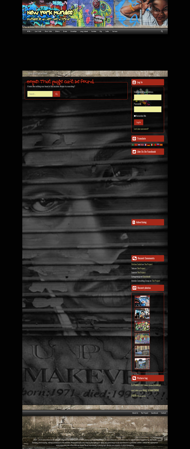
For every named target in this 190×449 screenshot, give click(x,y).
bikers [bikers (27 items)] (146, 385)
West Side (48, 31)
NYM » (29, 31)
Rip (101, 31)
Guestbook (146, 276)
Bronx (65, 31)
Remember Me (141, 115)
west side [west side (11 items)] (143, 396)
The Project (148, 264)
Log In (139, 122)
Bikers (57, 31)
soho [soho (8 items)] (140, 396)
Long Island (84, 31)
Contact (163, 413)
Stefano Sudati (136, 264)
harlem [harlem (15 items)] (140, 390)
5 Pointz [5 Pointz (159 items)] (135, 385)
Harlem (93, 31)
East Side (38, 31)
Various (114, 31)
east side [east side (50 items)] (134, 390)
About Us (135, 413)
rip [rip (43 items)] (138, 395)
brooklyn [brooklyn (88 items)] (157, 385)
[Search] (56, 94)
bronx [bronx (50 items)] (151, 385)
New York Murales (49, 13)
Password (137, 103)
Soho (107, 31)
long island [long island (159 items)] (148, 390)
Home (26, 73)
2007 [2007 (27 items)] (142, 385)
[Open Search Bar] (162, 31)
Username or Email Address (143, 91)
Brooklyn (74, 31)
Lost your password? (141, 128)
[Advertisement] (95, 52)
